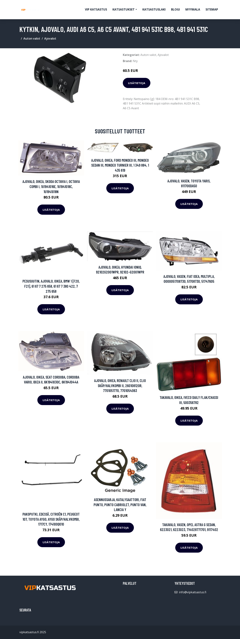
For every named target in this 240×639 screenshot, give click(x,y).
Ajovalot (50, 38)
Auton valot (31, 38)
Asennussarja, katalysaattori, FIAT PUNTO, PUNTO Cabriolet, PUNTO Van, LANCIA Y (120, 504)
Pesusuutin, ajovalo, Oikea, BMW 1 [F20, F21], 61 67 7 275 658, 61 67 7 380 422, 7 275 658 (51, 286)
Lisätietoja (136, 83)
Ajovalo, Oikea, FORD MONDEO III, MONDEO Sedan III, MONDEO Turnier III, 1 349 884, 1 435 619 (120, 165)
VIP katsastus (96, 9)
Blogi (175, 9)
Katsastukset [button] (123, 9)
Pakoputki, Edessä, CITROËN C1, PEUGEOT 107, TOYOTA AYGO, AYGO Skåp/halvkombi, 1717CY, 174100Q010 (51, 519)
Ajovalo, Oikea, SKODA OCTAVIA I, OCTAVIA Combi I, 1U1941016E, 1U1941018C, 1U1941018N (51, 186)
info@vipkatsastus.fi (192, 592)
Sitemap (212, 9)
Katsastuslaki (154, 9)
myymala (192, 9)
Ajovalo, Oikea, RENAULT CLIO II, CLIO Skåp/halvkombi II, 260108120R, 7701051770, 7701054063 (120, 385)
